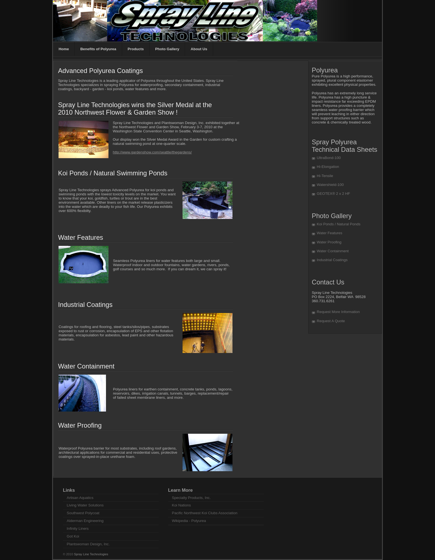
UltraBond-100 (329, 158)
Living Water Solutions (85, 505)
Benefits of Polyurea (98, 49)
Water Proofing (329, 242)
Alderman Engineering (85, 521)
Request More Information (338, 312)
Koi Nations (181, 505)
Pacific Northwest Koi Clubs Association (204, 513)
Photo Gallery (167, 49)
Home (64, 49)
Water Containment (333, 251)
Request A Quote (331, 321)
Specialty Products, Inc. (191, 498)
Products (136, 49)
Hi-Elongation (328, 167)
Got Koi (73, 536)
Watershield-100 (330, 185)
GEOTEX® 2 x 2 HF (333, 193)
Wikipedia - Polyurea (189, 521)
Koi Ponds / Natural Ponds (338, 224)
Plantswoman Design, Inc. (88, 544)
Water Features (329, 233)
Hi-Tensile (325, 176)
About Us (199, 49)
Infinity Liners (78, 528)
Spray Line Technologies (91, 554)
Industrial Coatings (332, 260)
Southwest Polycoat (83, 513)
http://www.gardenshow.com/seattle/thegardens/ (152, 152)
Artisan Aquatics (80, 498)
